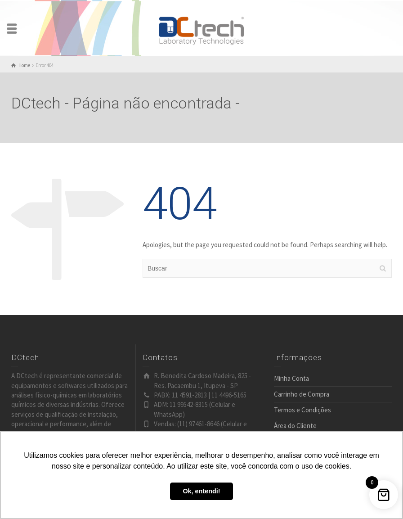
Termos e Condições (302, 410)
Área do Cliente (295, 425)
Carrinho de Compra (301, 394)
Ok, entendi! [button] (201, 491)
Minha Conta (291, 378)
